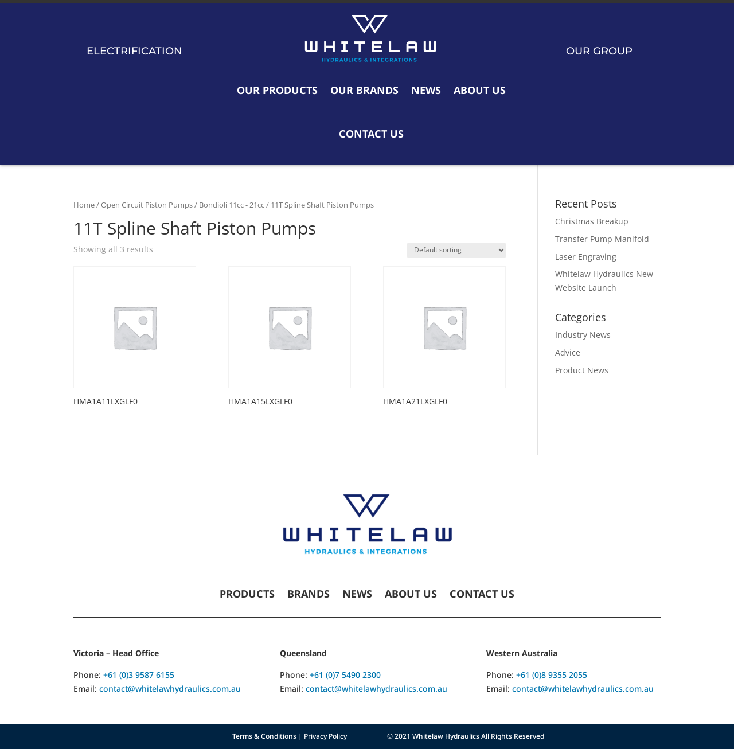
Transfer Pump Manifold (602, 238)
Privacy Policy (325, 736)
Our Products (277, 90)
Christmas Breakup (591, 221)
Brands (308, 595)
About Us (480, 90)
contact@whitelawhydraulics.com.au (170, 688)
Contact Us (371, 134)
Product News (581, 370)
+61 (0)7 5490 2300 (345, 674)
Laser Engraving (585, 256)
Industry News (583, 334)
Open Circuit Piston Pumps (147, 205)
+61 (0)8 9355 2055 (551, 674)
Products (247, 595)
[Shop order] (456, 250)
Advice (567, 352)
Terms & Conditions (264, 736)
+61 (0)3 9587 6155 (138, 674)
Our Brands (364, 90)
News (426, 90)
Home (84, 205)
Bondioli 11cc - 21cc (231, 205)
